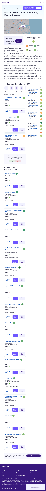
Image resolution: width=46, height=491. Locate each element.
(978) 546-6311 (7, 261)
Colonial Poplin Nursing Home (12, 359)
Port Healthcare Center (10, 117)
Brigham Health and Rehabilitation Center (13, 98)
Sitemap (32, 472)
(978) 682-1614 (7, 354)
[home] (6, 2)
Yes (11, 161)
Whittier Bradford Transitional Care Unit (13, 211)
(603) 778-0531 (7, 428)
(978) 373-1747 (7, 447)
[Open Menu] (43, 2)
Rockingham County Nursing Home (13, 229)
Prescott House (8, 378)
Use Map (23, 26)
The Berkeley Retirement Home (12, 341)
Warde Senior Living (10, 173)
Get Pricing (19, 40)
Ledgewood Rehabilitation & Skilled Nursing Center (13, 397)
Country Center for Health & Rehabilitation (11, 136)
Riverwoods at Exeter (10, 192)
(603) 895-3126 (7, 372)
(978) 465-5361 (7, 149)
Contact (3, 470)
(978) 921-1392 (7, 410)
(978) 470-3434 (7, 280)
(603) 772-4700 (7, 205)
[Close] (43, 487)
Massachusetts (10, 8)
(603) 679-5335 (7, 242)
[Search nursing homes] (41, 2)
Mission (3, 472)
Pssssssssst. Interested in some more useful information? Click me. (35, 487)
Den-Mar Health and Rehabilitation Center (13, 248)
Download (38, 8)
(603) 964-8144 (8, 335)
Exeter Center (8, 415)
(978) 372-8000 (7, 224)
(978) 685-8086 (7, 391)
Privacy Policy (33, 470)
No (18, 161)
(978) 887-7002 (7, 317)
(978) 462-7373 (7, 130)
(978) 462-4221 (7, 111)
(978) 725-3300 (7, 298)
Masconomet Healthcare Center (12, 304)
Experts (18, 470)
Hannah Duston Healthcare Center (13, 434)
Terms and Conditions (21, 475)
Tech (3, 475)
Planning (18, 472)
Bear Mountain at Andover (11, 267)
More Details (22, 111)
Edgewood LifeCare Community (12, 285)
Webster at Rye (8, 322)
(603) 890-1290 (8, 186)
